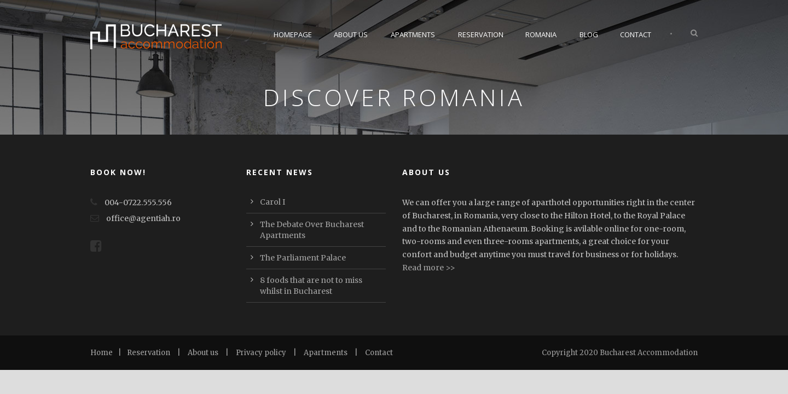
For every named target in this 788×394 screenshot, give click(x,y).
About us (203, 352)
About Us (351, 34)
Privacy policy (261, 352)
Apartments (413, 34)
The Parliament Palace (303, 258)
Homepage (293, 34)
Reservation (480, 34)
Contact (635, 34)
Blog (589, 34)
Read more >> (428, 268)
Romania (541, 34)
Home (101, 352)
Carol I (272, 202)
